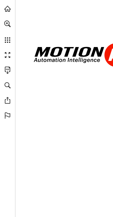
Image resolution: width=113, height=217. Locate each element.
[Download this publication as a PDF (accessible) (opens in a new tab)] (7, 70)
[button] (7, 23)
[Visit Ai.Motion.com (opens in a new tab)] (7, 8)
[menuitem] (7, 31)
